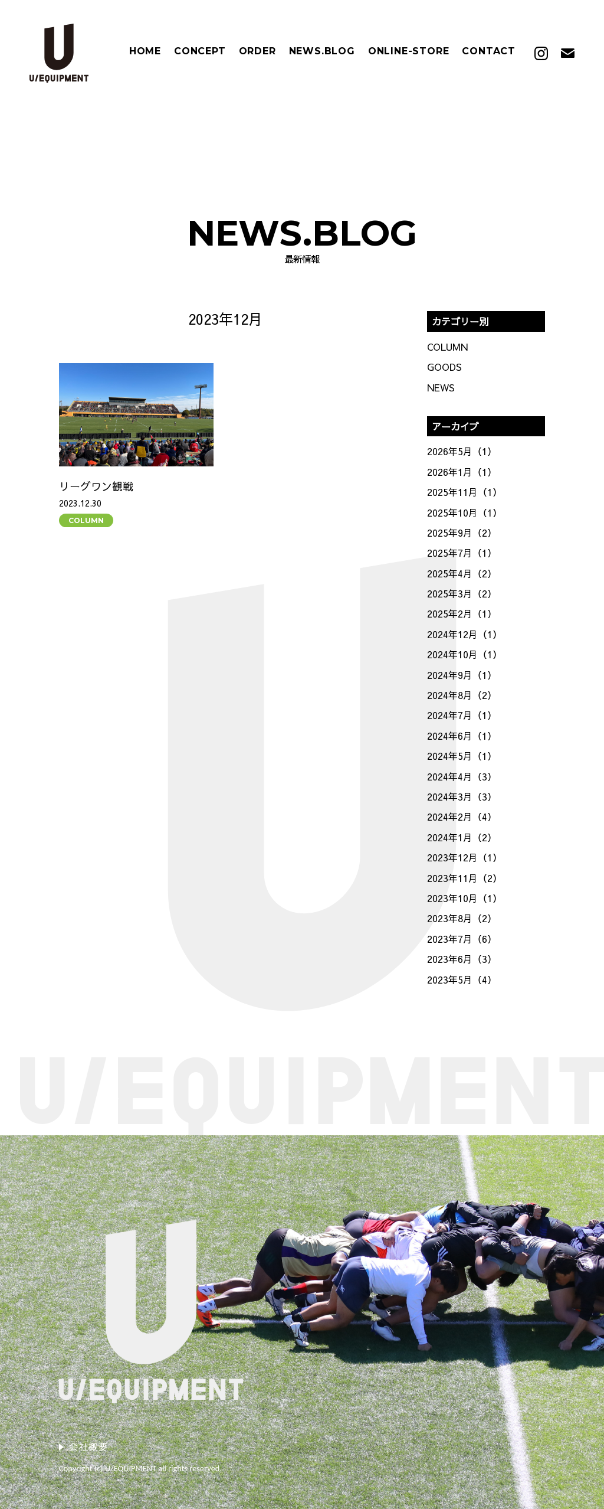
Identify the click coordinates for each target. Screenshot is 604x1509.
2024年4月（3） (462, 776)
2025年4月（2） (462, 573)
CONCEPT (200, 51)
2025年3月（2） (462, 593)
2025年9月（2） (462, 532)
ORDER (257, 51)
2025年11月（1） (464, 491)
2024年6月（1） (462, 735)
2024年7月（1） (462, 714)
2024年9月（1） (462, 674)
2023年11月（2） (464, 877)
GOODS (444, 366)
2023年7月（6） (462, 938)
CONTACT (489, 51)
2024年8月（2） (462, 694)
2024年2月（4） (462, 816)
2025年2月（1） (462, 613)
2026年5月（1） (462, 451)
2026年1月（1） (462, 471)
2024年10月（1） (464, 654)
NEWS (441, 387)
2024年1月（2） (462, 837)
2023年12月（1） (464, 857)
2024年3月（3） (462, 796)
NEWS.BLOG (322, 51)
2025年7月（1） (462, 552)
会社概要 (88, 1446)
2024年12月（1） (464, 634)
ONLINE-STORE (408, 51)
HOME (145, 51)
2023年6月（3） (462, 958)
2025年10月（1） (464, 512)
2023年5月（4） (462, 979)
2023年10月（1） (464, 897)
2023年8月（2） (462, 918)
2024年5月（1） (462, 755)
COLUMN (86, 520)
